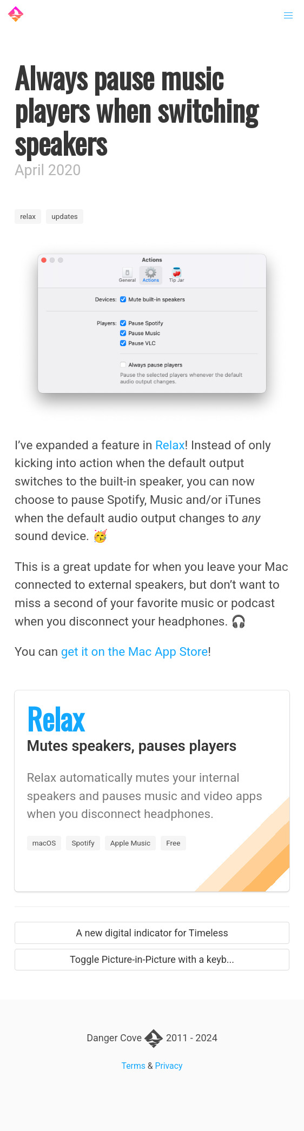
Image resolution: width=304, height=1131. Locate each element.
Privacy (169, 1066)
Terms (134, 1066)
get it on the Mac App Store (134, 651)
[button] (289, 16)
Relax (170, 445)
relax (28, 216)
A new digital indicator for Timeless (152, 933)
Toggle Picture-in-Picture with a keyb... (152, 959)
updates (64, 216)
